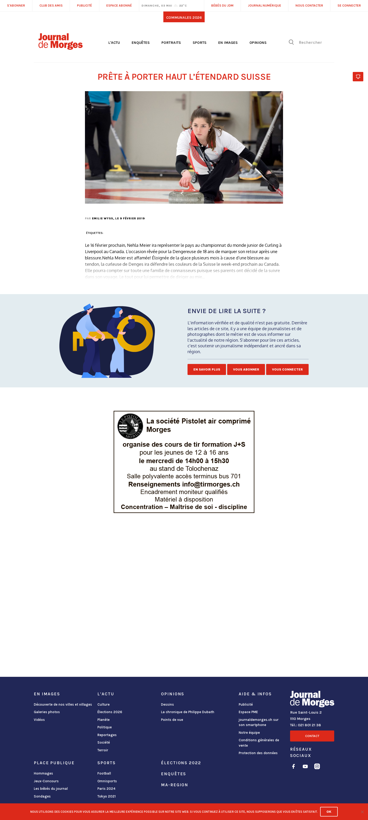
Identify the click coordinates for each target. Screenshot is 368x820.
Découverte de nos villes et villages (63, 704)
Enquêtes (141, 42)
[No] (362, 811)
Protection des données (258, 753)
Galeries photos (47, 712)
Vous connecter (287, 369)
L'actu (114, 42)
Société (103, 742)
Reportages (107, 735)
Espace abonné (119, 5)
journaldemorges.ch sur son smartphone (259, 722)
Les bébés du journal (51, 788)
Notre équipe (249, 732)
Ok (328, 812)
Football (104, 773)
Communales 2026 (184, 17)
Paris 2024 (106, 788)
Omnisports (107, 781)
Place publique (54, 762)
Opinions (258, 42)
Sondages (42, 796)
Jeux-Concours (46, 781)
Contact (312, 736)
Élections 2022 (181, 762)
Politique (104, 727)
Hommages (43, 773)
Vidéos (39, 720)
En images (228, 42)
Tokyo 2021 (106, 796)
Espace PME (248, 712)
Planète (103, 720)
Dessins (167, 704)
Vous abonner (246, 369)
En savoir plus (206, 369)
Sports (200, 42)
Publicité (246, 704)
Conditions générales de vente (259, 743)
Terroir (102, 750)
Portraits (171, 42)
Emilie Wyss (102, 218)
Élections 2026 (109, 712)
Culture (103, 704)
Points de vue (172, 720)
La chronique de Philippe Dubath (187, 712)
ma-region (174, 784)
